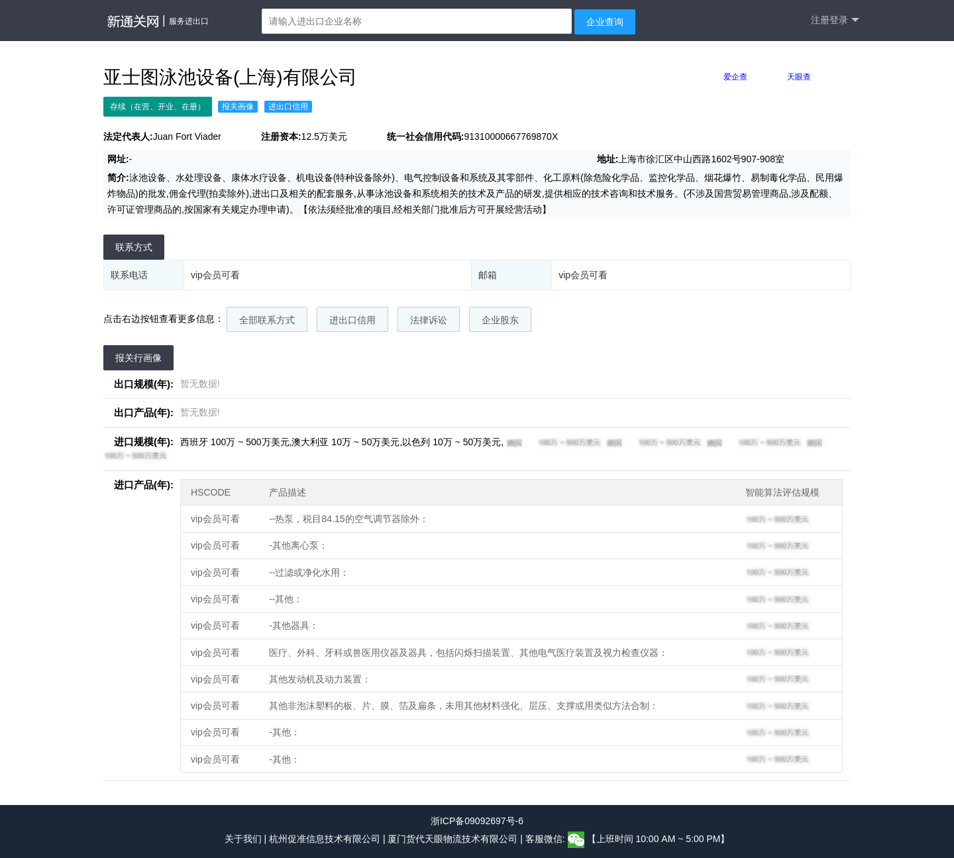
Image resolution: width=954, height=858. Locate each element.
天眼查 (799, 76)
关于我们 (243, 839)
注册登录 (835, 20)
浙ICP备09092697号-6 (477, 821)
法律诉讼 (428, 320)
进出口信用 (352, 320)
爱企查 (735, 76)
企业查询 (604, 22)
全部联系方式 (267, 320)
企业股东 (500, 320)
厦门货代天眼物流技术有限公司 (454, 839)
